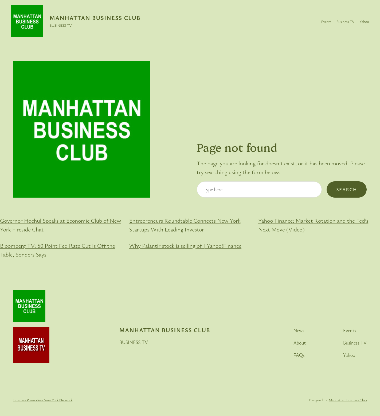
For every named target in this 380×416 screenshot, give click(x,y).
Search (346, 189)
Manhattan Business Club (95, 18)
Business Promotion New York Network (42, 399)
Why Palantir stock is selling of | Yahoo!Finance (185, 245)
